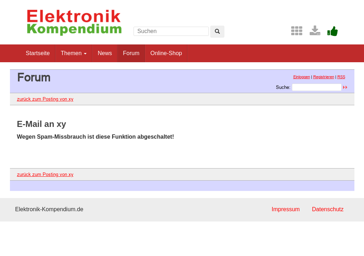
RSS (341, 76)
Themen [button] (74, 53)
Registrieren (323, 76)
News (105, 53)
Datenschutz (328, 209)
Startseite (38, 53)
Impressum (286, 209)
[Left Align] (217, 32)
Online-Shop (166, 53)
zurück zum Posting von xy (45, 99)
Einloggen (301, 76)
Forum (131, 53)
